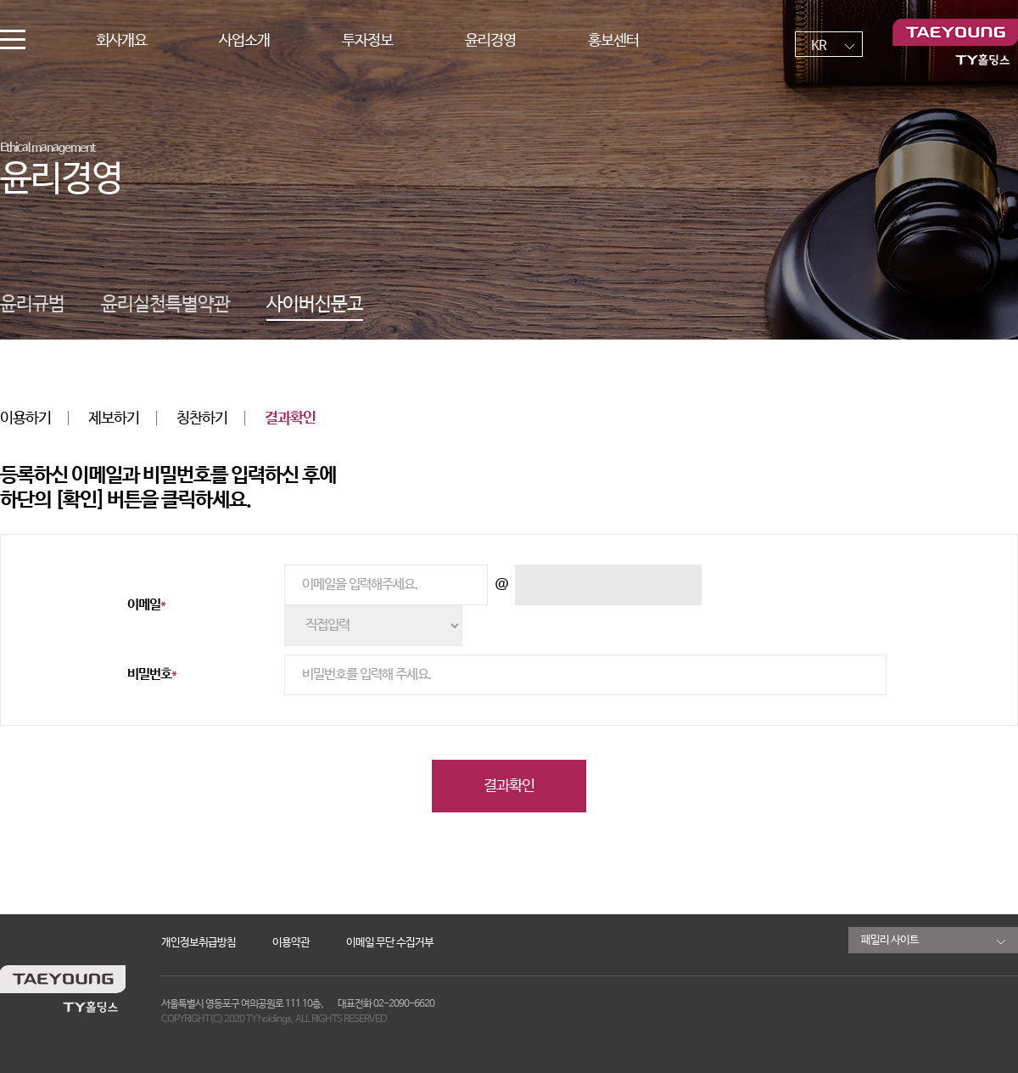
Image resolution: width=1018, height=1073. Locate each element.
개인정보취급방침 (198, 942)
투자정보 (367, 40)
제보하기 (113, 418)
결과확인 (290, 418)
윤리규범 (32, 305)
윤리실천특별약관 (165, 305)
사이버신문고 (314, 305)
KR (818, 46)
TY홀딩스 (955, 42)
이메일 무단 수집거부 (389, 942)
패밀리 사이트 (890, 940)
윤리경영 (490, 40)
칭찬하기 (201, 418)
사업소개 (244, 40)
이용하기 (25, 418)
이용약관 (291, 942)
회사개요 (121, 40)
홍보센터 (613, 40)
